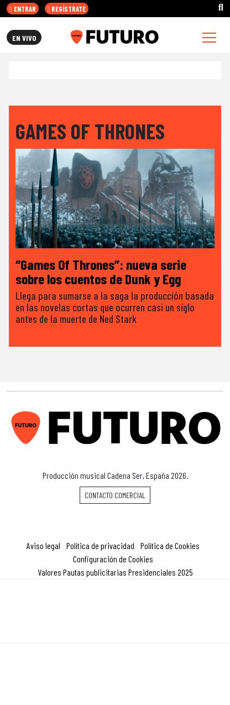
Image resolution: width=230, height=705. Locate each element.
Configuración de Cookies (113, 558)
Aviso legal (43, 545)
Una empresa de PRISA (115, 603)
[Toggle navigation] (209, 37)
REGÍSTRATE (67, 8)
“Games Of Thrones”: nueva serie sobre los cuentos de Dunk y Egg (100, 271)
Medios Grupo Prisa (115, 630)
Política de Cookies (170, 545)
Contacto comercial (115, 495)
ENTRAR (22, 8)
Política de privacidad (100, 545)
